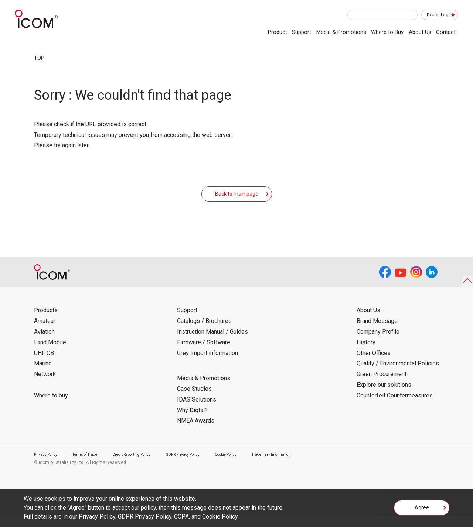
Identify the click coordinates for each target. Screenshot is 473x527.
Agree (422, 510)
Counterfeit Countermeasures (395, 406)
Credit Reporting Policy (146, 465)
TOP (39, 58)
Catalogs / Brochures (204, 331)
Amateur (44, 331)
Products (46, 321)
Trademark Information (306, 465)
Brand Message (377, 331)
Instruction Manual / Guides (212, 342)
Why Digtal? (192, 421)
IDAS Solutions (196, 410)
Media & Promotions (341, 32)
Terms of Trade (92, 465)
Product (277, 32)
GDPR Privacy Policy (205, 465)
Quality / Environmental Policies (398, 374)
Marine (43, 374)
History (366, 353)
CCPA (181, 516)
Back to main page (236, 199)
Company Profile (378, 342)
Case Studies (194, 399)
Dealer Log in (436, 15)
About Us (420, 32)
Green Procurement (381, 385)
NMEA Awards (195, 431)
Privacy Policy (48, 465)
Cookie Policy (254, 465)
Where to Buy (387, 32)
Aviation (44, 342)
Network (45, 385)
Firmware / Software (203, 353)
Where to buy (51, 406)
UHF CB (44, 364)
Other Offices (374, 364)
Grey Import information (207, 364)
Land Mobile (50, 353)
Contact (446, 32)
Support (301, 32)
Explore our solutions (384, 395)
